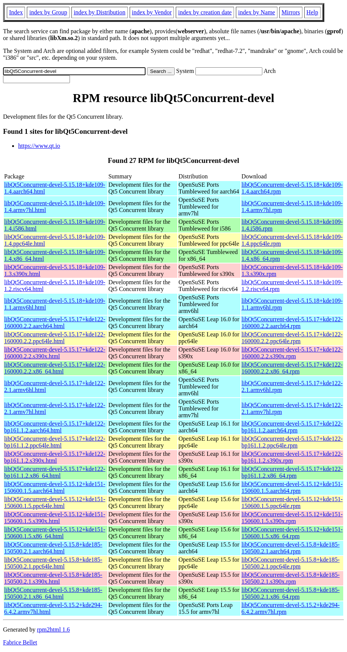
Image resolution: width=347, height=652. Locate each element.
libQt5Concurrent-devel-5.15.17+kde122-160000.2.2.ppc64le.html (54, 337)
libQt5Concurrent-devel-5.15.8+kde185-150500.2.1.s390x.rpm (291, 578)
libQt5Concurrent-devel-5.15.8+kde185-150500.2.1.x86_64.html (53, 593)
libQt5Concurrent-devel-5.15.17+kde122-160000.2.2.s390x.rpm (292, 352)
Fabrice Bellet (20, 642)
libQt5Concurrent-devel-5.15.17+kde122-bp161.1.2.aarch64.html (54, 427)
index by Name (256, 12)
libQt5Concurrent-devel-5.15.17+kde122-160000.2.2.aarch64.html (54, 322)
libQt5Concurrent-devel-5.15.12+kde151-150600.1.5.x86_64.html (54, 532)
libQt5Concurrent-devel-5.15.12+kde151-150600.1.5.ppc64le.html (54, 502)
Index (16, 12)
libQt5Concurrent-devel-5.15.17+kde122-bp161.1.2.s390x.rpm (292, 457)
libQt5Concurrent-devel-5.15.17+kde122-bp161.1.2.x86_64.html (54, 472)
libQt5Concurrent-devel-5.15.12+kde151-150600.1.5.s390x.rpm (292, 517)
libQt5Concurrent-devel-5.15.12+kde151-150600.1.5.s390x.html (54, 517)
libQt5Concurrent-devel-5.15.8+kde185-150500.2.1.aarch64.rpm (291, 547)
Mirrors (291, 12)
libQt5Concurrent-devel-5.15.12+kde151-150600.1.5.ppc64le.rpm (292, 502)
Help (312, 12)
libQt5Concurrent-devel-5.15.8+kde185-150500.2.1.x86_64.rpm (291, 593)
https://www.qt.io (39, 145)
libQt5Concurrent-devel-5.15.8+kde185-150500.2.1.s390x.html (53, 578)
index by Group (48, 12)
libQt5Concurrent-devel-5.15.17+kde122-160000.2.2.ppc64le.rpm (292, 337)
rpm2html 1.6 (53, 629)
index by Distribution (99, 12)
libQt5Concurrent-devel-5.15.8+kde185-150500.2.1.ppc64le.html (53, 563)
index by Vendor (152, 12)
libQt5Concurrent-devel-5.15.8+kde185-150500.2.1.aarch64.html (53, 547)
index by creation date (205, 12)
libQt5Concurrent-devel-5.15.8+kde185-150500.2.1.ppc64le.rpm (291, 563)
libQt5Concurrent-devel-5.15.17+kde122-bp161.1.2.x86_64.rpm (292, 472)
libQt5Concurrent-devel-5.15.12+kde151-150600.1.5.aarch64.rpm (292, 487)
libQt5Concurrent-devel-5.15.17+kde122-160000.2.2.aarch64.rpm (292, 322)
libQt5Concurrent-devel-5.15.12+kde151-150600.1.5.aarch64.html (54, 487)
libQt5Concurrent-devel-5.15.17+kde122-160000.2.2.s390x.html (54, 352)
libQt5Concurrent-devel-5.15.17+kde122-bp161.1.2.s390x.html (54, 457)
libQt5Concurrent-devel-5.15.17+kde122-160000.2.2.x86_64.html (54, 368)
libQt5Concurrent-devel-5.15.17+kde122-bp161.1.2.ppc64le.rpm (292, 442)
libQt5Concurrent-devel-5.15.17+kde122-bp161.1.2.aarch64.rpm (292, 427)
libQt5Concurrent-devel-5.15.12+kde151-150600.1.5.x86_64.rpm (292, 532)
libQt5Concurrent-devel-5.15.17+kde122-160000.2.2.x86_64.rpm (292, 368)
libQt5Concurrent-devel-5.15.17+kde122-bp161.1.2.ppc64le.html (54, 442)
